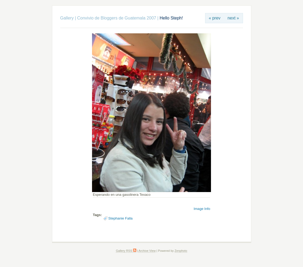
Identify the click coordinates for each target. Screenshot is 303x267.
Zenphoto (181, 250)
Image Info (202, 209)
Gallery (67, 18)
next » (233, 18)
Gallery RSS (126, 250)
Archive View (147, 250)
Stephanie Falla (120, 218)
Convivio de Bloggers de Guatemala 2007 (116, 18)
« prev (215, 18)
